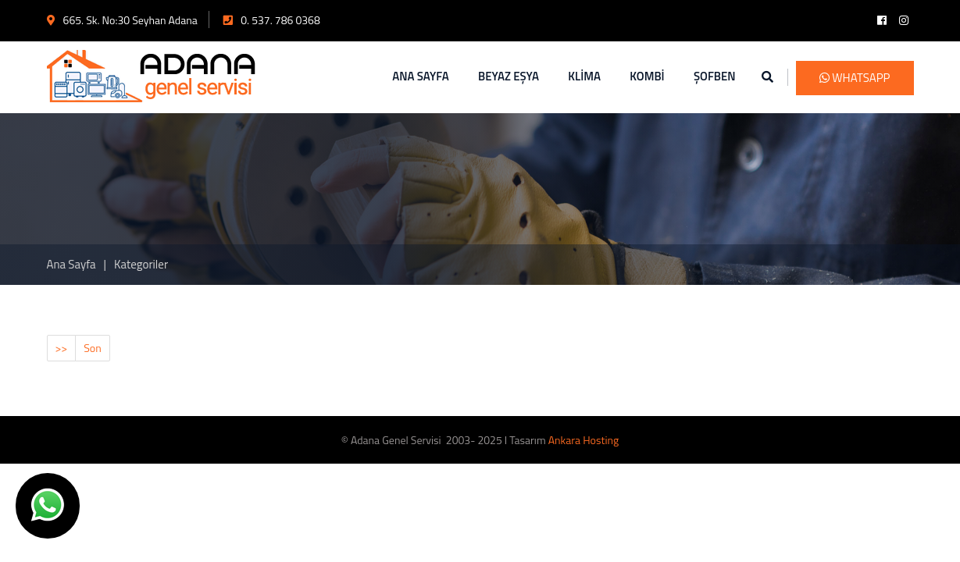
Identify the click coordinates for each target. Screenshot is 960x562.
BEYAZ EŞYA (508, 76)
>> (61, 348)
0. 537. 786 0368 (271, 20)
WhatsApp (854, 78)
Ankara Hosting (583, 440)
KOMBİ (647, 76)
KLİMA (584, 76)
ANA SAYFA (420, 76)
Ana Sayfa (71, 264)
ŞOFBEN (715, 76)
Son (93, 348)
